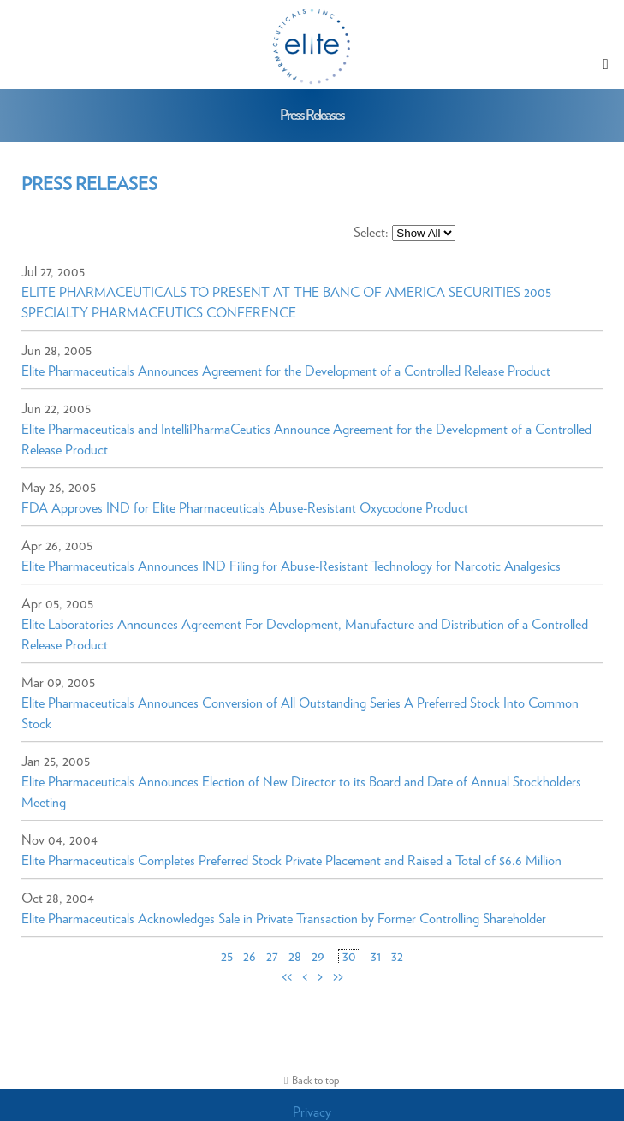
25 (226, 957)
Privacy (312, 1112)
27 (272, 957)
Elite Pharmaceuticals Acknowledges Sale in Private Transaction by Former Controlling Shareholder (283, 919)
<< (286, 977)
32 (397, 957)
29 (318, 957)
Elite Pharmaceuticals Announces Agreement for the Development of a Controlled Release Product (285, 371)
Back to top (316, 1081)
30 (349, 957)
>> (338, 977)
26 (249, 957)
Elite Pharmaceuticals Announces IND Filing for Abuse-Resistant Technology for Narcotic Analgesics (291, 566)
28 (295, 957)
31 (375, 957)
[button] (606, 64)
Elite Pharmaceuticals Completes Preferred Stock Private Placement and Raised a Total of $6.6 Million (291, 861)
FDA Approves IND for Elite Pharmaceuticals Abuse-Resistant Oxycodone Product (244, 508)
